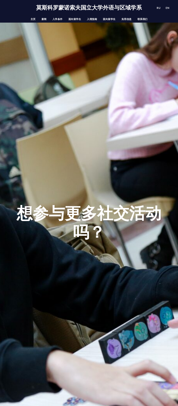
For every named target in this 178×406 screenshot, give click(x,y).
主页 (33, 19)
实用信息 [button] (127, 19)
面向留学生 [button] (74, 19)
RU (158, 8)
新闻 (44, 19)
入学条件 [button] (57, 19)
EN (167, 8)
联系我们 (142, 19)
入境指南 (92, 19)
